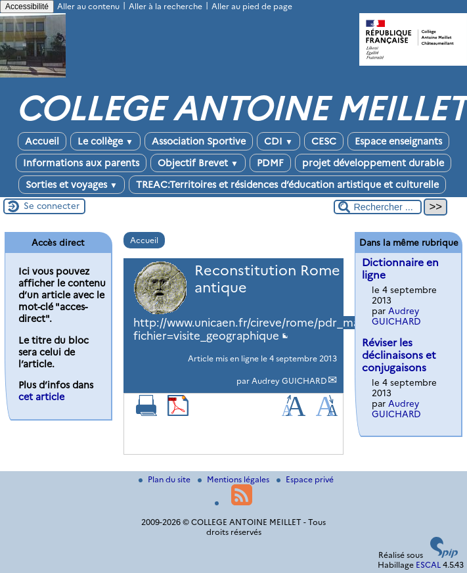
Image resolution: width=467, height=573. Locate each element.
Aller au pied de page (251, 6)
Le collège (105, 141)
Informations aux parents (81, 163)
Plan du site (165, 479)
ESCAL (428, 565)
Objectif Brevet (198, 163)
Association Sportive (199, 141)
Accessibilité (27, 6)
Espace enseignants (398, 141)
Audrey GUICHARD (289, 381)
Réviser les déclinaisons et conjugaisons (399, 355)
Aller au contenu (88, 6)
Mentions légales (234, 479)
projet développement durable (373, 163)
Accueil (42, 141)
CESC (323, 141)
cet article (41, 397)
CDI (278, 141)
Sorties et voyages (72, 185)
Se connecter (51, 205)
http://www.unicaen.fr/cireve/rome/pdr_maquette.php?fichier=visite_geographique (279, 329)
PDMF (270, 163)
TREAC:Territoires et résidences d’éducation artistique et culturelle (287, 185)
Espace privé (305, 479)
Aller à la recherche (165, 6)
